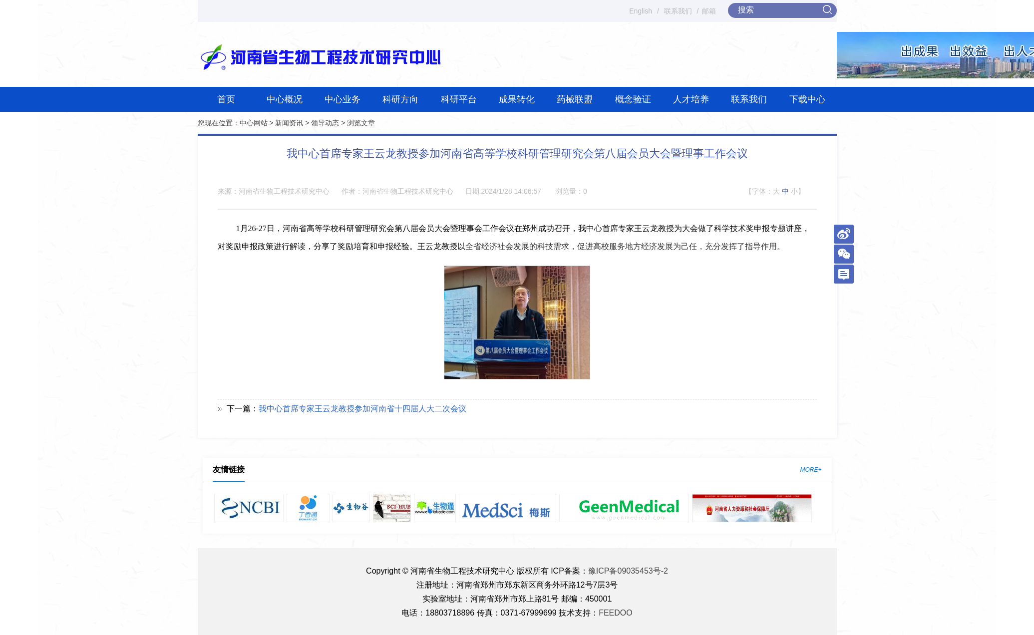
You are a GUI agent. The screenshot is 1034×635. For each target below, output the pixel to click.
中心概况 (285, 99)
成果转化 (517, 99)
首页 (226, 99)
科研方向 (400, 99)
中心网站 (254, 123)
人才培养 (691, 99)
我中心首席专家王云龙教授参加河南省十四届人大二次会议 (362, 408)
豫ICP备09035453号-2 (628, 571)
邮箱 (709, 11)
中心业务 (342, 99)
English (640, 11)
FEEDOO (616, 613)
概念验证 (633, 99)
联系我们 (678, 11)
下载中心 (807, 99)
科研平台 (459, 99)
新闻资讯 (289, 123)
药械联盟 (575, 99)
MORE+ (810, 469)
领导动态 (325, 123)
